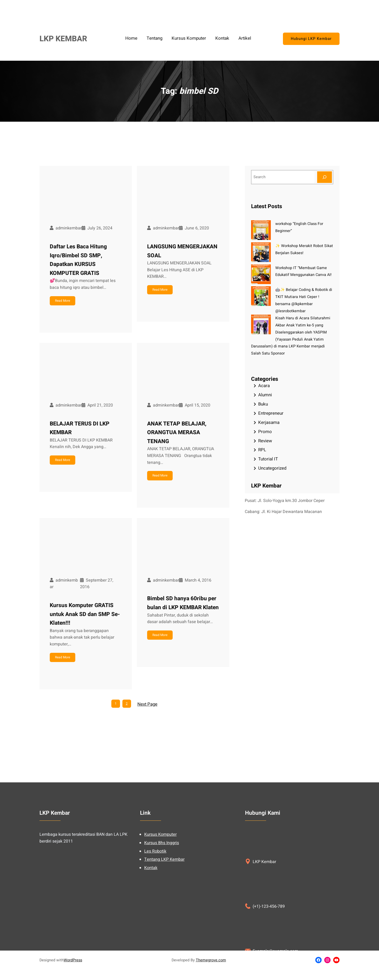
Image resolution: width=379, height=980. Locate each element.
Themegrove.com (211, 960)
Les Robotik (155, 948)
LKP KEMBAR (63, 38)
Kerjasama (269, 422)
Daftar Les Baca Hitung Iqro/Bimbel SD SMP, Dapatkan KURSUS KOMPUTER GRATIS (78, 260)
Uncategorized (272, 468)
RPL (262, 450)
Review (265, 441)
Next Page (147, 704)
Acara (264, 385)
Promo (265, 431)
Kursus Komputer (160, 931)
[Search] (324, 177)
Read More (62, 300)
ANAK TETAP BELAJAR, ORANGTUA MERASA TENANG (176, 432)
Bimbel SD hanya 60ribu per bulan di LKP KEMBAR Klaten (183, 603)
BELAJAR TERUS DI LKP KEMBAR (79, 428)
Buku (263, 404)
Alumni (265, 395)
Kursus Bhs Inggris (161, 939)
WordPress (73, 960)
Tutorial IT (268, 459)
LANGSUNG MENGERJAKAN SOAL (182, 251)
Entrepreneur (270, 413)
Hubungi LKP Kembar (311, 39)
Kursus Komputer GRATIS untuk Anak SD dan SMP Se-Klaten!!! (85, 614)
